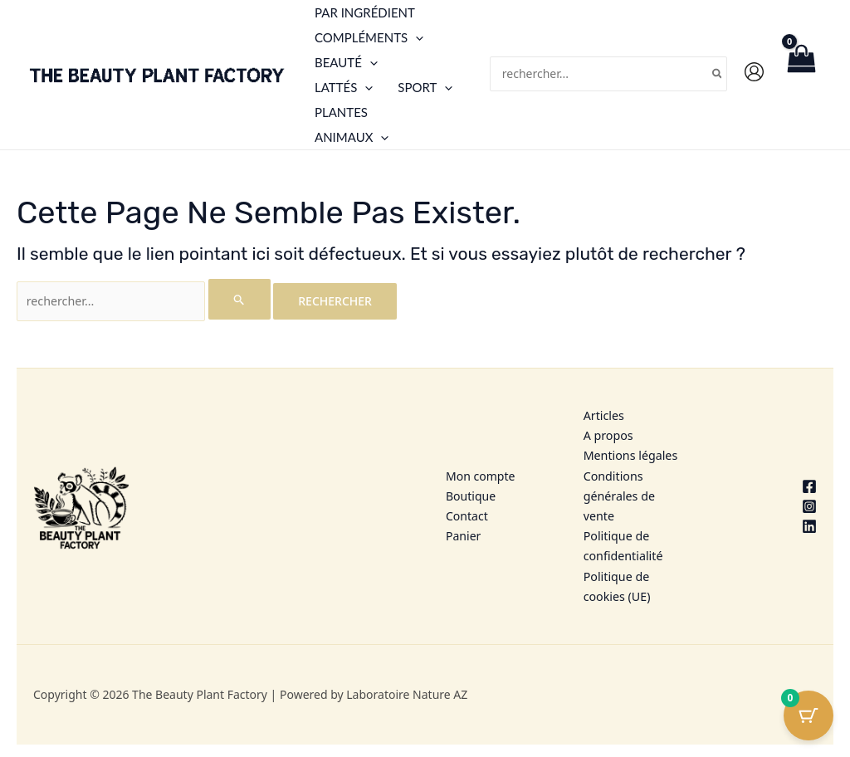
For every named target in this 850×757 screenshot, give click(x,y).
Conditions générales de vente (619, 494)
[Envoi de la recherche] (236, 299)
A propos (608, 434)
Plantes (341, 112)
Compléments (369, 37)
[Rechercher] (718, 74)
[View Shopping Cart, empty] (801, 74)
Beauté (346, 62)
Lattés (344, 87)
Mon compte (480, 474)
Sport (425, 87)
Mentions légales (630, 454)
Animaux (351, 137)
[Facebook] (769, 483)
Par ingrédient (365, 12)
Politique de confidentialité (623, 543)
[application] (415, 37)
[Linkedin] (769, 523)
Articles (603, 414)
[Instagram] (769, 503)
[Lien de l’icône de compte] (754, 71)
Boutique (471, 493)
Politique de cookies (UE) (616, 583)
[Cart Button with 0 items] (808, 715)
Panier (463, 533)
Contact (467, 513)
